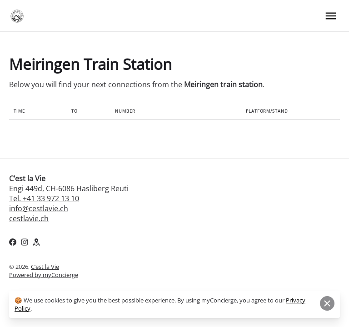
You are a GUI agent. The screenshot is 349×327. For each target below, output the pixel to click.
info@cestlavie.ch (38, 208)
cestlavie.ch (29, 218)
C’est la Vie (45, 267)
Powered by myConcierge (43, 275)
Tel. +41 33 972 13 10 (44, 198)
